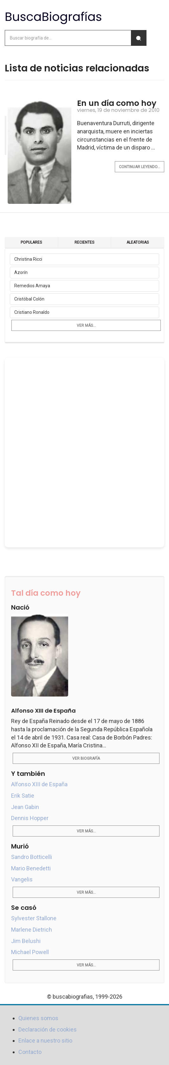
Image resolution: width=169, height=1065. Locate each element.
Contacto (30, 1052)
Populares (31, 242)
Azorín (21, 272)
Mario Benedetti (31, 868)
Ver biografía (86, 758)
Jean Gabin (25, 807)
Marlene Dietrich (31, 929)
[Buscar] (138, 38)
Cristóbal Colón (29, 298)
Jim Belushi (26, 941)
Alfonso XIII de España (39, 784)
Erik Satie (22, 795)
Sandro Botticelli (31, 857)
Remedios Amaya (32, 285)
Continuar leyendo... (139, 167)
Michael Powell (30, 952)
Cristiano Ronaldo (31, 312)
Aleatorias (138, 242)
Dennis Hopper (30, 818)
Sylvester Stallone (33, 918)
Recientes (84, 242)
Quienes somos (38, 1018)
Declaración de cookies (47, 1029)
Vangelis (22, 879)
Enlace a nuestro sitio (45, 1040)
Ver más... (86, 325)
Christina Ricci (28, 259)
